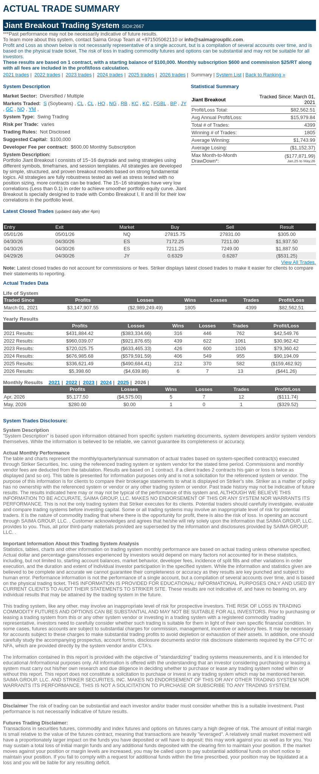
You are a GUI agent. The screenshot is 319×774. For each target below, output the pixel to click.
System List (229, 75)
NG (113, 103)
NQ (21, 109)
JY (183, 103)
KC (135, 103)
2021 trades (16, 75)
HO (101, 103)
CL (80, 103)
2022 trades (47, 75)
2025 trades (142, 75)
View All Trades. (298, 262)
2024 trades (110, 75)
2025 (123, 382)
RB (124, 103)
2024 (105, 382)
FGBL (159, 103)
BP (173, 103)
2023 (88, 382)
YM (32, 109)
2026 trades (173, 75)
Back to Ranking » (265, 75)
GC (9, 109)
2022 (71, 382)
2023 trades (79, 75)
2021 (54, 382)
